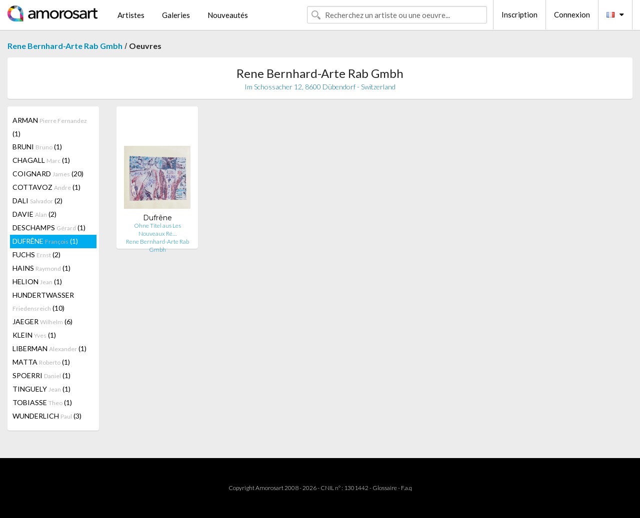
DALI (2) (37, 200)
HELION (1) (37, 281)
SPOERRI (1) (41, 375)
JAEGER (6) (42, 321)
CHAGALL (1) (41, 160)
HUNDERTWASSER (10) (43, 301)
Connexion (572, 14)
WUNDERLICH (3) (47, 416)
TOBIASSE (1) (42, 402)
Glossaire (384, 488)
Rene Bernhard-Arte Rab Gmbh (65, 45)
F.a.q (406, 488)
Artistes (131, 14)
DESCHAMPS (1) (49, 227)
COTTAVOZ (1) (46, 187)
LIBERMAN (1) (49, 348)
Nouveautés (228, 14)
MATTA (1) (41, 362)
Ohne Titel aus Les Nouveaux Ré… (157, 229)
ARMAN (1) (49, 127)
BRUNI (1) (37, 146)
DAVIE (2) (34, 214)
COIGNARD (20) (48, 173)
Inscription (520, 14)
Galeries (176, 14)
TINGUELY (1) (41, 389)
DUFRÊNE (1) (45, 241)
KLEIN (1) (34, 335)
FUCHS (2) (36, 254)
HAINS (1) (41, 268)
